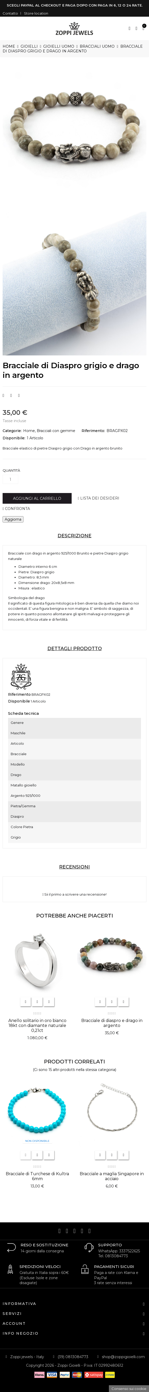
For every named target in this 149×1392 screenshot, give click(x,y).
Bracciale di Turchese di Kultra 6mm (37, 1176)
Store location (36, 13)
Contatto (10, 13)
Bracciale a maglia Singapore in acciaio (112, 1176)
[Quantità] (10, 479)
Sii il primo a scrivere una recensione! (74, 894)
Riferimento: (93, 430)
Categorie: (12, 430)
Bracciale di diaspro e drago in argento (111, 1023)
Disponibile (19, 701)
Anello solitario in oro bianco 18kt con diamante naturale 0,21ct (37, 1025)
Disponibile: (14, 438)
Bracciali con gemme (56, 430)
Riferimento (19, 694)
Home (29, 430)
